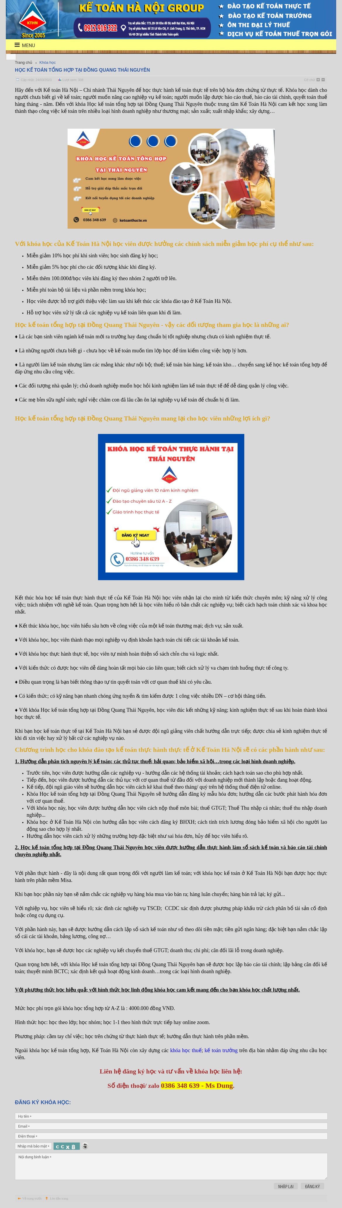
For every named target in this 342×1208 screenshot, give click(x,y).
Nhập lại (285, 1186)
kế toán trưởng (221, 1050)
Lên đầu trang (59, 1198)
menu (21, 45)
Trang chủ (23, 62)
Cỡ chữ (309, 80)
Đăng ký (312, 1186)
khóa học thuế (186, 1050)
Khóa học (47, 62)
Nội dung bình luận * (171, 1166)
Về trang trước (32, 1198)
